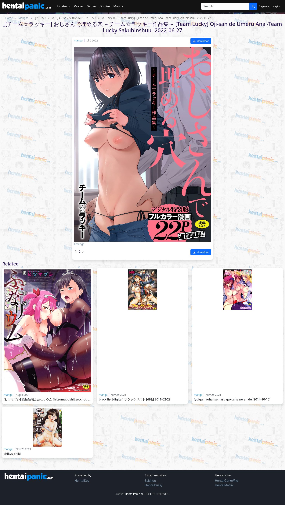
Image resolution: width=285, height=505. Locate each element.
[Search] (225, 6)
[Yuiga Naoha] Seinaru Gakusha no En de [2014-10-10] (232, 399)
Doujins (104, 6)
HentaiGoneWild (226, 480)
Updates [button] (62, 6)
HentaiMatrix (224, 485)
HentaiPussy (153, 485)
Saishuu (150, 480)
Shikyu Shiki (12, 454)
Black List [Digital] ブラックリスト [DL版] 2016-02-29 (134, 399)
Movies (79, 6)
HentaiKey (82, 480)
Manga (118, 6)
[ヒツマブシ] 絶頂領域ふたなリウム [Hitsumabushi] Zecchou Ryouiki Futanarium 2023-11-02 (47, 399)
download (201, 41)
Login (276, 6)
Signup (264, 6)
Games (91, 6)
